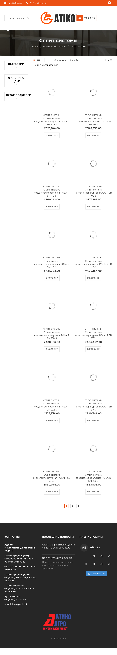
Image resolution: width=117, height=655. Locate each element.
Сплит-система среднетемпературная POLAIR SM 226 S (93, 484)
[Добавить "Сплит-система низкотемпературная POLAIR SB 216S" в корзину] (52, 499)
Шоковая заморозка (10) (14, 318)
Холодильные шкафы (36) (13, 309)
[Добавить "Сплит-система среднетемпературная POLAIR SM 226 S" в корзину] (93, 499)
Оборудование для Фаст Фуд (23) (14, 177)
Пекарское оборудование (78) (14, 199)
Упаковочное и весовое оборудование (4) (14, 268)
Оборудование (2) (14, 166)
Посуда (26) (12, 217)
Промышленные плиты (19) (15, 235)
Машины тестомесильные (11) (15, 146)
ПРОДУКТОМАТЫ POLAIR (57, 565)
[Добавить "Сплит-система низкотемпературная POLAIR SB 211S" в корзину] (93, 356)
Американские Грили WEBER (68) (14, 97)
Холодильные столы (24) (13, 299)
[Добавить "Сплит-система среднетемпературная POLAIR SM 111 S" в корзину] (93, 142)
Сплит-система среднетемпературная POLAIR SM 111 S (93, 128)
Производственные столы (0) (16, 225)
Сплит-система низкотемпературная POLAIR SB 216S (51, 484)
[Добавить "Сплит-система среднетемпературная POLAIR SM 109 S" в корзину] (52, 142)
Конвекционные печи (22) (15, 126)
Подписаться (96, 580)
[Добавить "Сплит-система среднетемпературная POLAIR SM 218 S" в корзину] (52, 356)
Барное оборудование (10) (14, 109)
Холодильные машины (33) (13, 290)
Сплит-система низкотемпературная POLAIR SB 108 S (93, 199)
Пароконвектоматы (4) (16, 188)
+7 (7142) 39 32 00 (15, 584)
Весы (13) (11, 118)
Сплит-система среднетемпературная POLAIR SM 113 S (51, 199)
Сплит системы (51, 122)
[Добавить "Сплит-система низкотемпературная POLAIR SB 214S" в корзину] (93, 427)
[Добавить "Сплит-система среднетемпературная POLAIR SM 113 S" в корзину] (52, 214)
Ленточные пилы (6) (12, 136)
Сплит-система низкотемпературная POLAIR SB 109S (93, 271)
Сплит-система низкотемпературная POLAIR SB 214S (93, 413)
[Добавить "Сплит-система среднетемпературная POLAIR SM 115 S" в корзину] (52, 285)
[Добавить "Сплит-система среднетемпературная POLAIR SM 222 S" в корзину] (52, 427)
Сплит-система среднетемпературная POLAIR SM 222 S (51, 413)
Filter (106, 67)
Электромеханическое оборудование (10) (16, 328)
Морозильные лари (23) (14, 157)
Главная (35, 53)
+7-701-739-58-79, (15, 573)
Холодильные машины (54, 53)
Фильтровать (18, 363)
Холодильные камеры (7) (13, 281)
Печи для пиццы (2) (11, 210)
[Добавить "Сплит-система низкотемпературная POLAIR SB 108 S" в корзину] (93, 214)
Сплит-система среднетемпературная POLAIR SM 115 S (51, 271)
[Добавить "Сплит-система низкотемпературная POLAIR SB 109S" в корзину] (93, 285)
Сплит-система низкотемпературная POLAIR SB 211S (93, 342)
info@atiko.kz (20, 611)
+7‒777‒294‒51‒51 (37, 3)
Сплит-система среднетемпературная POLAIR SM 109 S (51, 128)
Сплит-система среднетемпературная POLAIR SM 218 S (51, 342)
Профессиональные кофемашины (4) (16, 245)
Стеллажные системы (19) (13, 256)
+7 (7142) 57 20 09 (15, 606)
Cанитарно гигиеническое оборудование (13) (14, 83)
